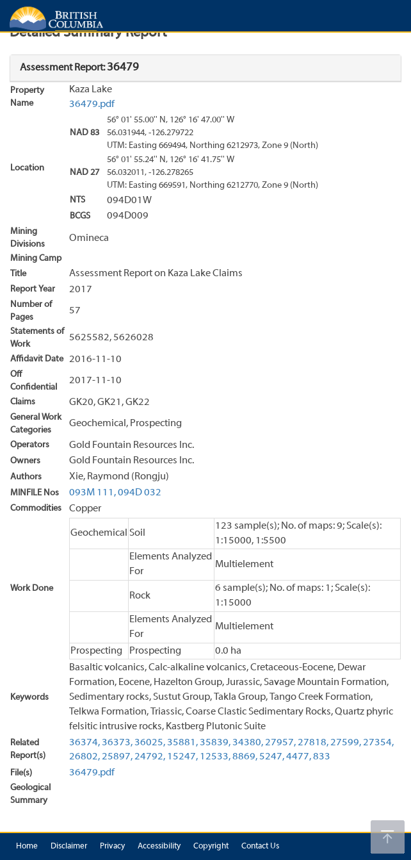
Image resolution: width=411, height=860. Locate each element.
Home (27, 846)
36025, (149, 743)
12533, (215, 757)
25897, (117, 757)
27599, (345, 743)
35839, (215, 743)
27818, (313, 743)
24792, (149, 757)
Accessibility (159, 846)
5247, (271, 757)
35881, (182, 743)
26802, (84, 757)
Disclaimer (69, 846)
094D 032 (139, 493)
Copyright (211, 846)
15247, (182, 757)
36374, (84, 743)
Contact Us (260, 846)
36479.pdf (92, 104)
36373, (117, 743)
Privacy (112, 846)
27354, (378, 743)
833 (321, 757)
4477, (298, 757)
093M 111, (92, 493)
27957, (280, 743)
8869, (244, 757)
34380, (247, 743)
